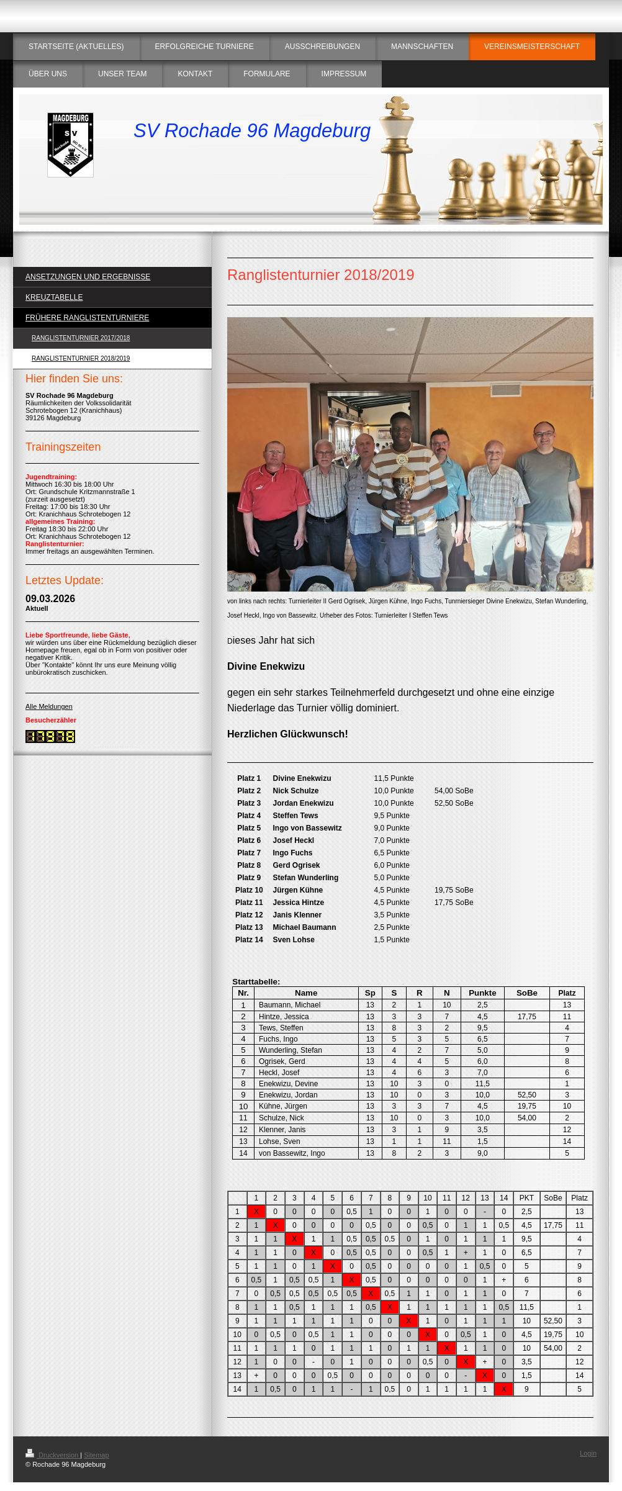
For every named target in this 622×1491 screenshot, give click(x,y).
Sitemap (96, 1455)
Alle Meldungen (49, 706)
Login (588, 1453)
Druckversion (52, 1455)
